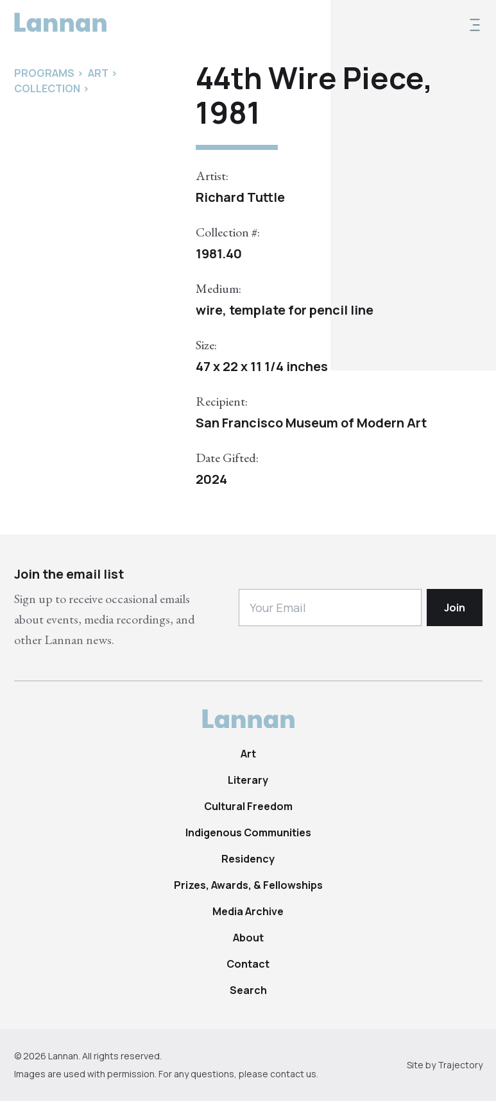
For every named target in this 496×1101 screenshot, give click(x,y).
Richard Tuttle (240, 197)
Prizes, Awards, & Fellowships (248, 885)
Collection (47, 88)
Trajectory (460, 1065)
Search (248, 990)
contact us (293, 1074)
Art (248, 754)
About (248, 938)
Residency (248, 859)
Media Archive (248, 911)
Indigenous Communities (248, 832)
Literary (248, 780)
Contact (248, 964)
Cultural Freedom (248, 806)
